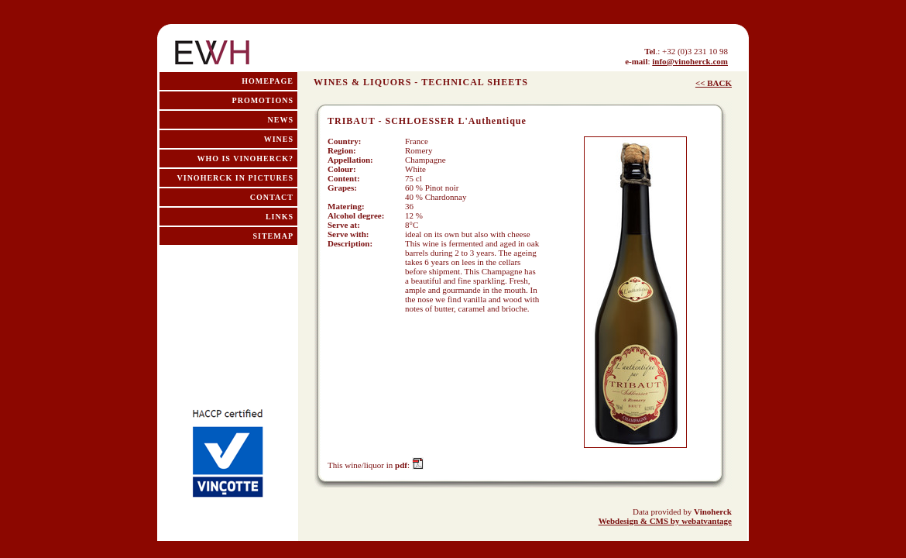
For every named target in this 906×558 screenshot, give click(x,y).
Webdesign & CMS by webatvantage (665, 520)
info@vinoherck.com (690, 61)
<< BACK (713, 83)
